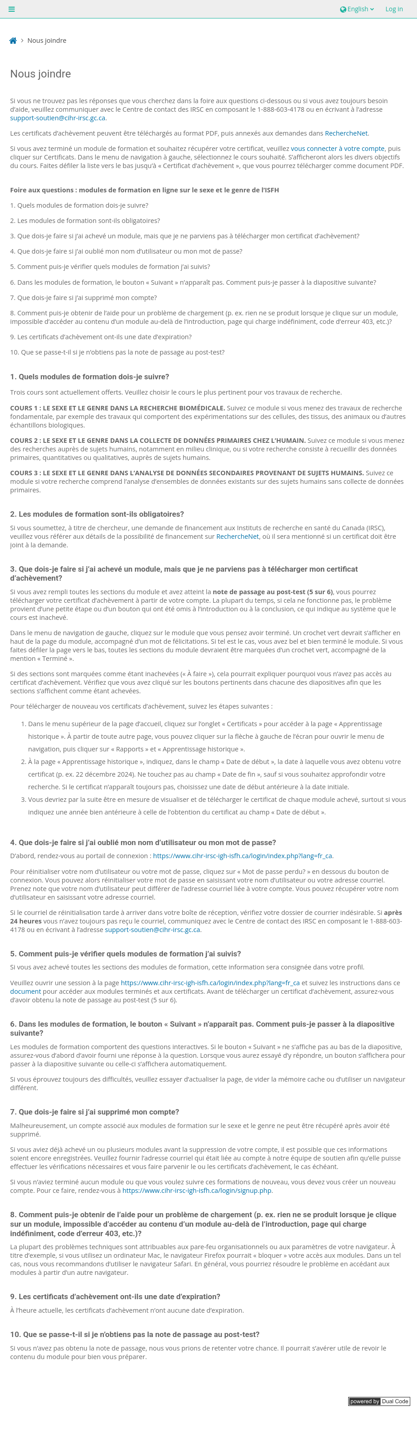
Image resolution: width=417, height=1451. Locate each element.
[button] (356, 9)
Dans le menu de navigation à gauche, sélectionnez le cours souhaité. (182, 157)
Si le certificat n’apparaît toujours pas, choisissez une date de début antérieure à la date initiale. (206, 786)
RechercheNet (346, 133)
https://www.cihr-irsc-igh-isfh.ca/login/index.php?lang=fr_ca (242, 855)
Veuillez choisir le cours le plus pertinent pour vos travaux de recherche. (233, 392)
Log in (394, 9)
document (25, 991)
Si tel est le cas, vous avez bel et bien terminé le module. (295, 641)
